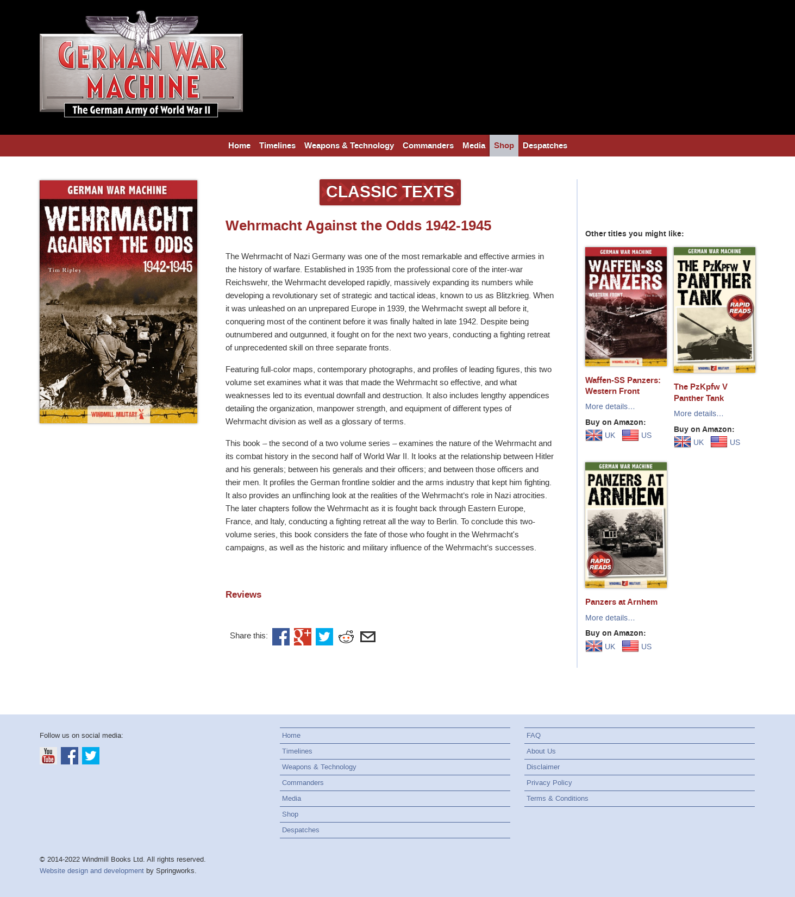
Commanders (428, 146)
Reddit (346, 636)
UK (600, 435)
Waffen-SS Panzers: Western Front (623, 385)
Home (239, 146)
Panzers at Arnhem (621, 602)
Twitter (324, 636)
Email (368, 636)
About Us (541, 751)
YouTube (48, 755)
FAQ (534, 735)
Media (473, 146)
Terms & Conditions (558, 798)
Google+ (302, 636)
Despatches (545, 146)
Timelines (277, 146)
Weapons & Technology (349, 146)
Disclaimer (543, 766)
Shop (504, 146)
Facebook (281, 636)
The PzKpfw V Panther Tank (701, 392)
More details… (610, 406)
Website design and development (92, 870)
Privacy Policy (549, 782)
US (637, 435)
